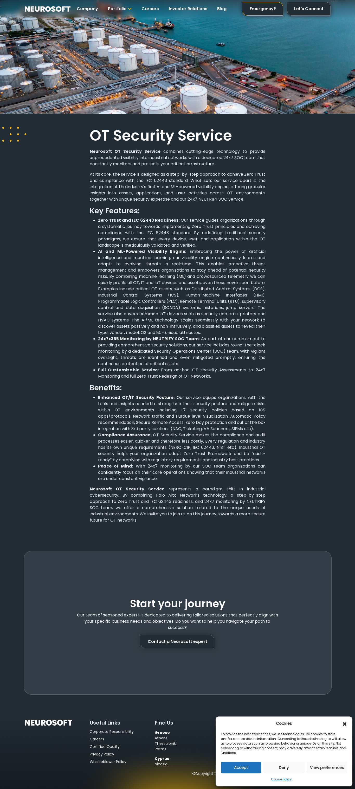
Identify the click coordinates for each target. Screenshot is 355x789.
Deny (284, 767)
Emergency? (263, 9)
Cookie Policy (281, 779)
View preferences (327, 767)
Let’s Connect (309, 9)
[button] (344, 723)
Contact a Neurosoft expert (177, 642)
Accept (241, 767)
